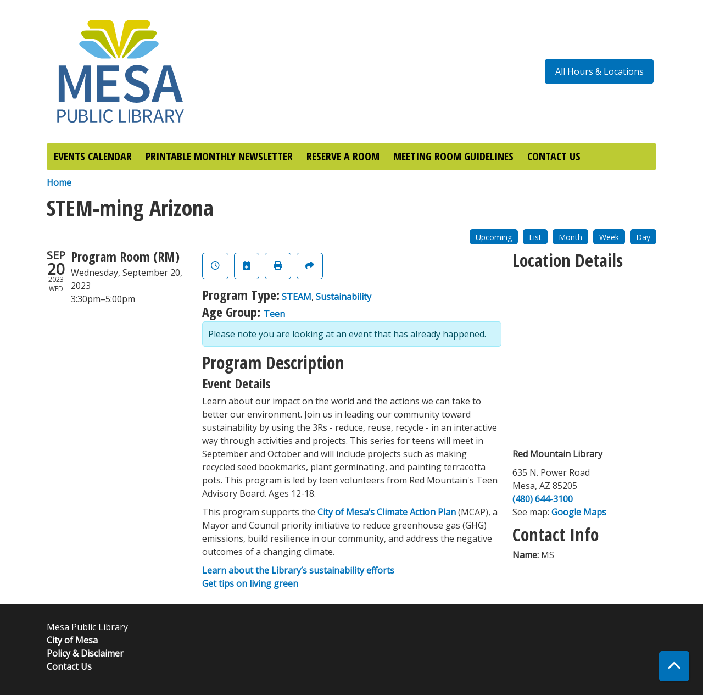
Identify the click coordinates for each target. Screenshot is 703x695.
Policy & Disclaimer (85, 653)
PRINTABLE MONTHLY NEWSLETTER (219, 156)
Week (609, 237)
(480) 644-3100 (542, 499)
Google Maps (578, 512)
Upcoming (494, 237)
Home (59, 182)
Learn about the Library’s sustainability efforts (298, 570)
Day (643, 237)
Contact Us (69, 666)
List (535, 237)
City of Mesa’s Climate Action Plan (386, 512)
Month (570, 237)
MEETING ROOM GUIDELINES (453, 156)
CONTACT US (554, 156)
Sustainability (343, 297)
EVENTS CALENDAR (93, 156)
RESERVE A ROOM (343, 156)
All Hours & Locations (599, 71)
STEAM (296, 297)
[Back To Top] (674, 666)
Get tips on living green (250, 583)
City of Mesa (72, 640)
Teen (274, 314)
